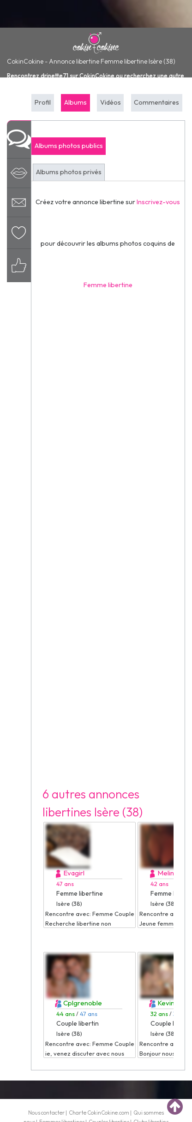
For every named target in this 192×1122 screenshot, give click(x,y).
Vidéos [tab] (110, 102)
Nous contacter (46, 1112)
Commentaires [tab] (156, 102)
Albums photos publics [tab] (69, 146)
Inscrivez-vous (158, 202)
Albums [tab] (75, 102)
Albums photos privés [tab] (69, 172)
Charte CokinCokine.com (99, 1112)
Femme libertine (108, 285)
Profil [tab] (43, 102)
